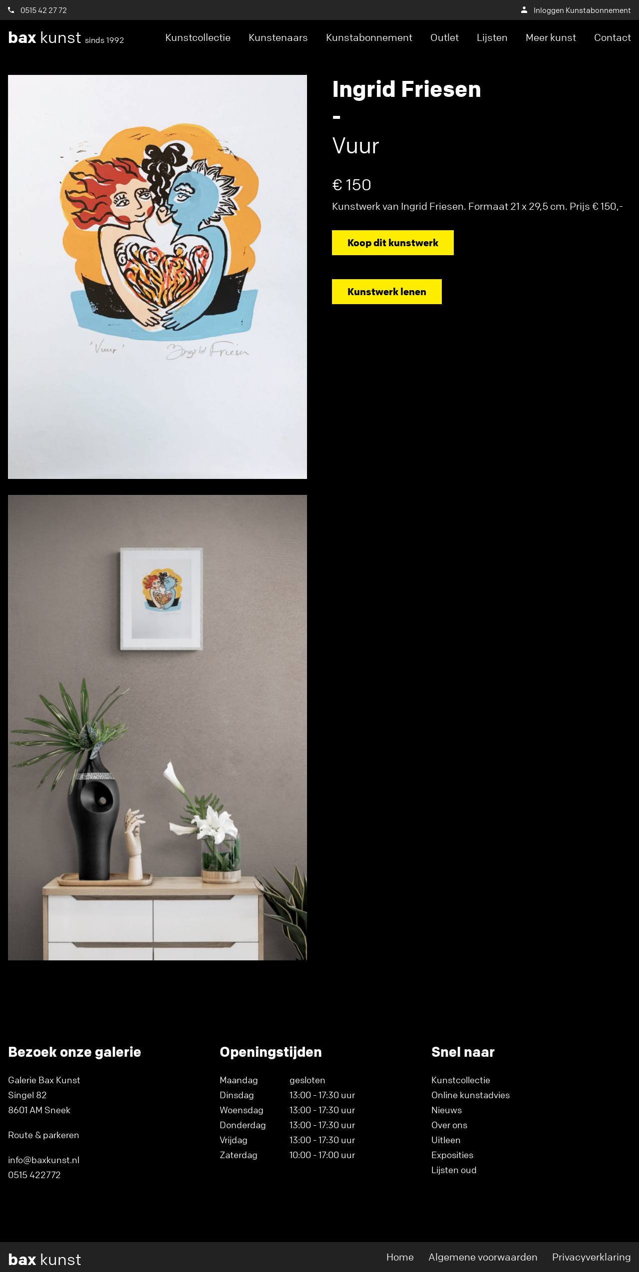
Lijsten (492, 37)
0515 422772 (34, 1174)
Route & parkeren (43, 1134)
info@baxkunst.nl (43, 1159)
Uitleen (446, 1139)
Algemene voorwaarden (483, 1257)
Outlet (444, 37)
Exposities (452, 1154)
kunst (66, 37)
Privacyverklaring (591, 1257)
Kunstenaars (278, 37)
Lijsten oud (454, 1169)
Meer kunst (551, 37)
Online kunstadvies (470, 1094)
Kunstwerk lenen (386, 291)
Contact (612, 37)
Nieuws (446, 1109)
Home (400, 1257)
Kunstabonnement (369, 37)
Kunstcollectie (198, 37)
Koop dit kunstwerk (392, 242)
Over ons (449, 1124)
